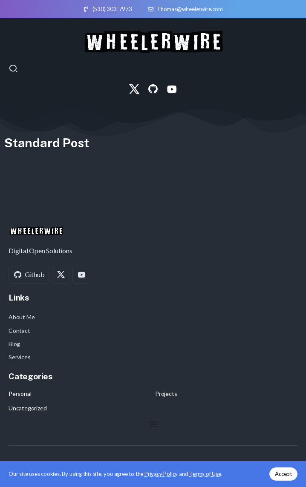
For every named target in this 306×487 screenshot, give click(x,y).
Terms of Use (205, 473)
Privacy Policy (161, 473)
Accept (283, 473)
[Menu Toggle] (153, 424)
